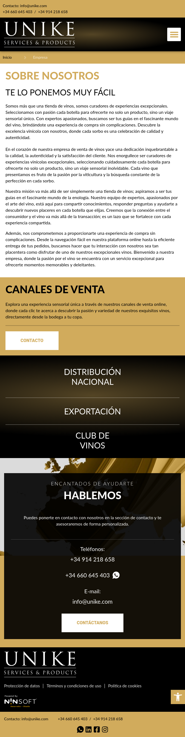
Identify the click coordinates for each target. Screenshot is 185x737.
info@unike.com (33, 5)
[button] (174, 34)
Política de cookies (124, 685)
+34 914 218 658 (53, 11)
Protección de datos (22, 685)
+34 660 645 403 (17, 11)
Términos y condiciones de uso (74, 685)
